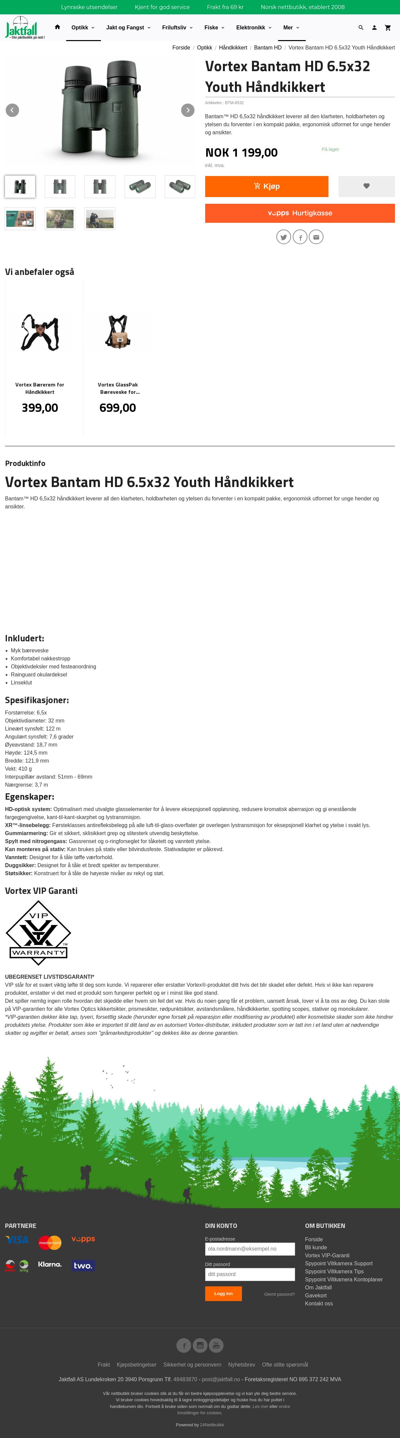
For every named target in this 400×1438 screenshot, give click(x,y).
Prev (19, 109)
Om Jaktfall (318, 1287)
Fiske (211, 27)
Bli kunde (316, 1247)
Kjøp (267, 186)
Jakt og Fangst (125, 27)
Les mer (261, 1406)
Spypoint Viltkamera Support (339, 1263)
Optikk (80, 27)
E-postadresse (220, 1239)
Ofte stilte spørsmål (285, 1365)
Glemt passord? (279, 1294)
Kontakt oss (319, 1303)
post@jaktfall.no (221, 1379)
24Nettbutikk (212, 1424)
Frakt (104, 1365)
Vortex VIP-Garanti (327, 1255)
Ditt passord (217, 1264)
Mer (288, 27)
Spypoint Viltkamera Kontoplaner (344, 1279)
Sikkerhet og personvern (192, 1365)
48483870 (185, 1379)
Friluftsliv (174, 27)
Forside (181, 47)
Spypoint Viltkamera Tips (334, 1271)
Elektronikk (250, 27)
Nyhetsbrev (241, 1365)
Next (194, 109)
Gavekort (316, 1295)
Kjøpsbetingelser (136, 1365)
